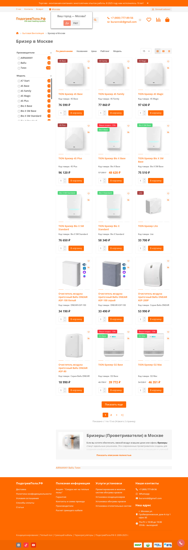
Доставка (21, 489)
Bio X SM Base (28, 111)
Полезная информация (73, 483)
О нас (18, 9)
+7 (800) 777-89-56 (119, 18)
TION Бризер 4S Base (71, 94)
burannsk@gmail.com (121, 22)
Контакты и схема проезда (70, 501)
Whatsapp (144, 493)
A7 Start (25, 81)
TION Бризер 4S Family (111, 94)
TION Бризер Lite (148, 226)
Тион (23, 68)
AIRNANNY (27, 58)
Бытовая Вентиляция (33, 33)
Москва (54, 9)
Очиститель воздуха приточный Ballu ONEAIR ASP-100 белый (73, 297)
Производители (64, 505)
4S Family (26, 91)
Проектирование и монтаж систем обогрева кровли (110, 491)
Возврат (39, 9)
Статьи (20, 507)
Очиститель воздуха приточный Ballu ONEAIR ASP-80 (73, 368)
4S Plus (25, 101)
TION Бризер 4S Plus (70, 158)
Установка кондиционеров (110, 496)
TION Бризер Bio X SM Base (150, 160)
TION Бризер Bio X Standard (109, 228)
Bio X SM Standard (31, 116)
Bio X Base (26, 106)
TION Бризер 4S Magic (150, 94)
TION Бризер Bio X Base (111, 158)
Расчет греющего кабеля (69, 510)
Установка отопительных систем (113, 505)
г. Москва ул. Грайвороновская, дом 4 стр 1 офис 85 (155, 514)
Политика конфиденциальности (34, 493)
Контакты (28, 9)
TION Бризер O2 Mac (150, 365)
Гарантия (61, 496)
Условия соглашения (27, 498)
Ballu (23, 63)
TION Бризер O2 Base (110, 365)
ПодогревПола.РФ (29, 483)
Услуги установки (109, 483)
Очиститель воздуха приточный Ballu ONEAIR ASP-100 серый (112, 297)
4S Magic (26, 96)
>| (122, 415)
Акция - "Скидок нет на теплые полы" (72, 491)
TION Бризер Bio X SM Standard (71, 228)
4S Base (25, 86)
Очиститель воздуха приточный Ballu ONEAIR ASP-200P (152, 297)
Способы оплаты (25, 502)
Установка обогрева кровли (111, 501)
